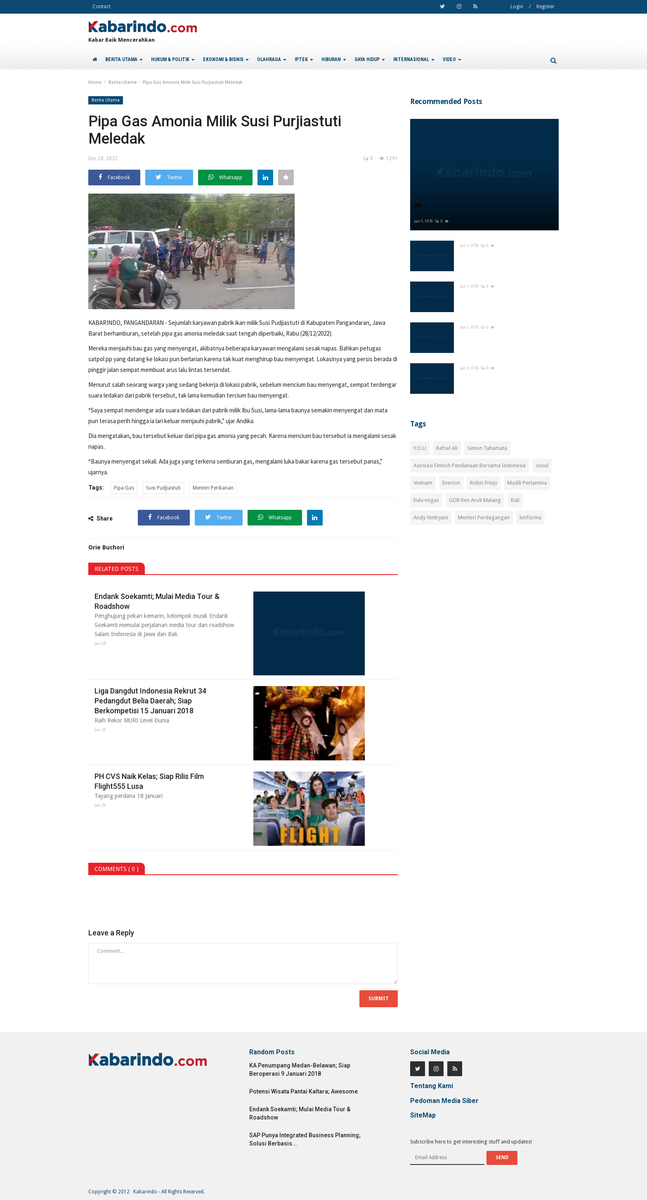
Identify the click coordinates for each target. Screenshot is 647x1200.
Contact (101, 6)
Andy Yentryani (430, 517)
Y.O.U (419, 448)
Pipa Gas (124, 488)
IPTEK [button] (304, 59)
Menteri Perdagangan (484, 517)
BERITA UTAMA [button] (124, 59)
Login (516, 6)
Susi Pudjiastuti (163, 488)
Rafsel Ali (447, 448)
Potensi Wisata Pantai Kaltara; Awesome (303, 1091)
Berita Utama (123, 82)
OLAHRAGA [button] (271, 59)
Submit (378, 998)
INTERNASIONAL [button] (413, 59)
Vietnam (422, 483)
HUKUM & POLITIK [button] (173, 59)
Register (545, 6)
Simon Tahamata (487, 448)
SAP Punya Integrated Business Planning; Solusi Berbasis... (305, 1139)
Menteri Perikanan (213, 488)
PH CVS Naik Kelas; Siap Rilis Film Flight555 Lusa (149, 781)
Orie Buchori (106, 547)
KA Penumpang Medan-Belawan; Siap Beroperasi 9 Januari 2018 (299, 1069)
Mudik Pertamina (527, 483)
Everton (451, 483)
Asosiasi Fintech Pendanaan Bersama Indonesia (469, 465)
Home (95, 82)
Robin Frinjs (483, 483)
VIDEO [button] (452, 59)
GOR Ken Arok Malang (475, 500)
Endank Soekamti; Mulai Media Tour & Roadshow (157, 601)
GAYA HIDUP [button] (369, 59)
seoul (542, 465)
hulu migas (426, 500)
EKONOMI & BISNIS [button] (226, 59)
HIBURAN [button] (333, 59)
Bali (515, 500)
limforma (530, 517)
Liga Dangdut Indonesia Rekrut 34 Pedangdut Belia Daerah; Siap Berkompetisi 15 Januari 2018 (150, 700)
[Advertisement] (484, 604)
